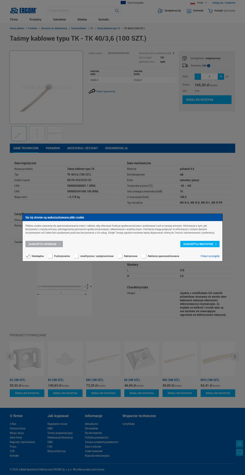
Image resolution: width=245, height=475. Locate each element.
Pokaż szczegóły (210, 256)
